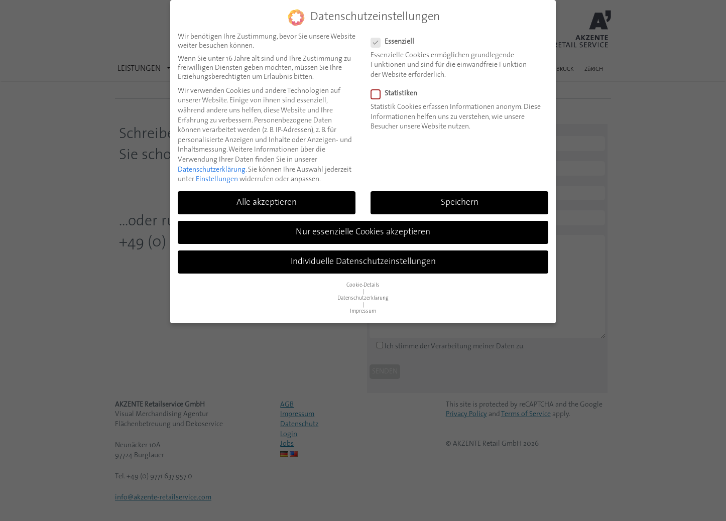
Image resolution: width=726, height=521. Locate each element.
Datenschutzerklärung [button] (363, 298)
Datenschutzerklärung (212, 170)
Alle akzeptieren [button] (266, 202)
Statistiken (397, 93)
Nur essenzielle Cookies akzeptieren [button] (363, 232)
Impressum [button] (363, 311)
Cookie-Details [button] (363, 285)
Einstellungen (217, 179)
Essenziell (396, 42)
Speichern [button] (459, 202)
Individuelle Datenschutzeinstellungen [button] (363, 261)
